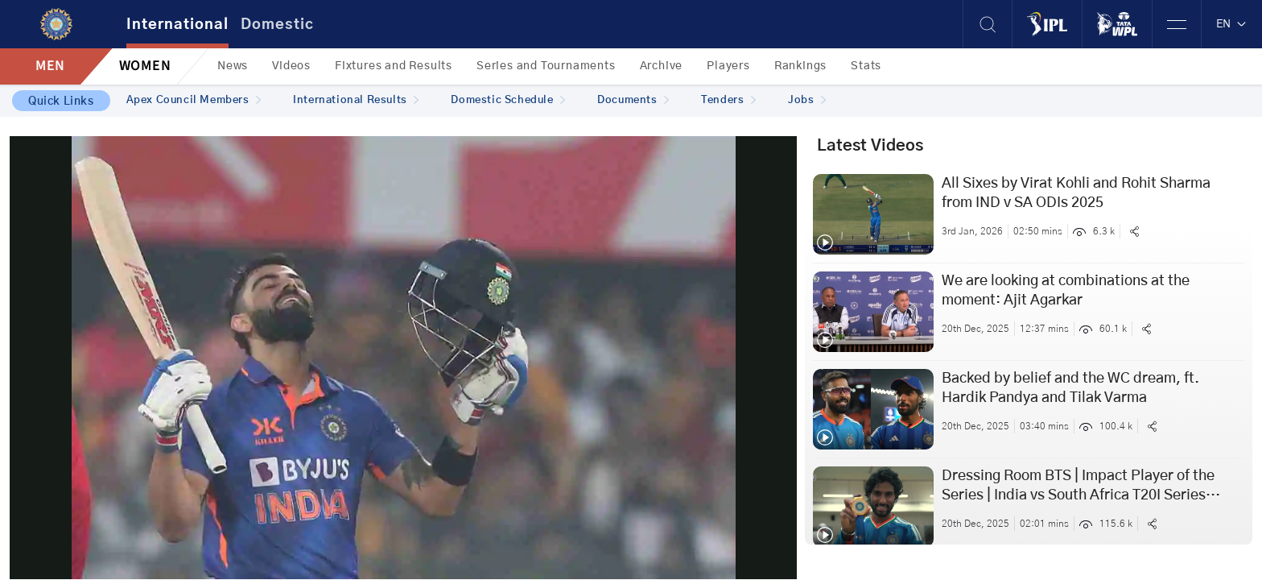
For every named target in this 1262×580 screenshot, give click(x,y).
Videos (291, 66)
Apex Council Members (194, 100)
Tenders (728, 100)
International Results (356, 100)
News (232, 66)
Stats (866, 66)
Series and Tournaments (546, 66)
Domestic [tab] (277, 25)
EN (1232, 24)
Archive (661, 66)
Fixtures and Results (393, 66)
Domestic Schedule (508, 100)
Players (728, 66)
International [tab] (177, 25)
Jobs (807, 100)
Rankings (800, 66)
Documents (633, 100)
